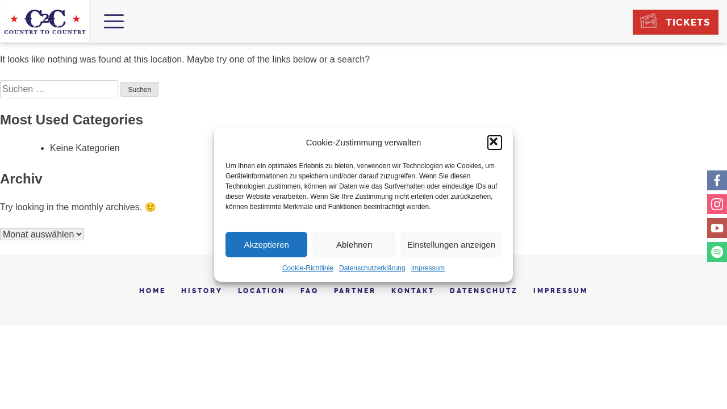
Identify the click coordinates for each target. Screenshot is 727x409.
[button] (495, 142)
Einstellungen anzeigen (451, 244)
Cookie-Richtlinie (307, 268)
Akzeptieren (266, 244)
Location (261, 291)
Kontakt (412, 291)
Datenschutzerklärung (372, 268)
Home (152, 291)
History (202, 291)
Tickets (688, 22)
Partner (355, 291)
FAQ (309, 291)
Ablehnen (354, 244)
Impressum (428, 268)
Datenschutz (484, 291)
